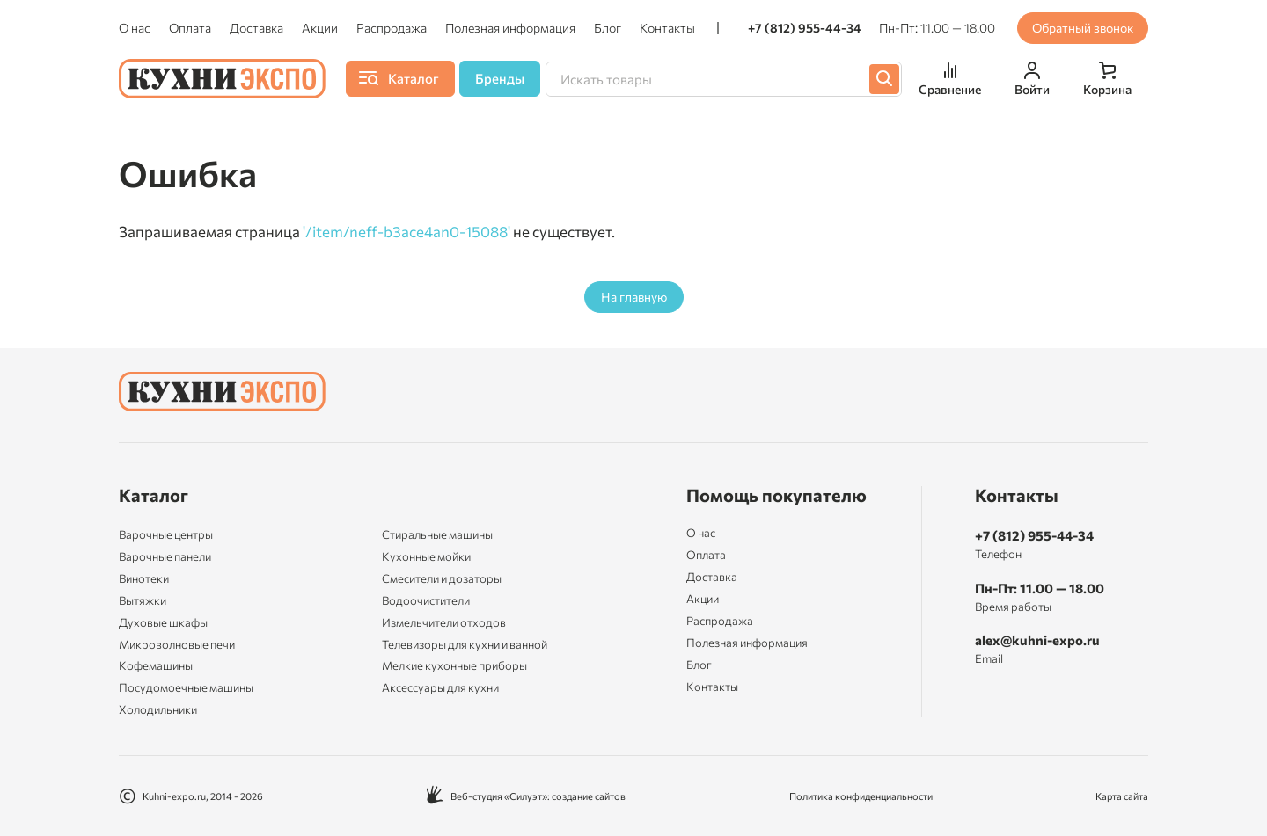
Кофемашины (156, 665)
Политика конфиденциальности (861, 796)
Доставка (256, 28)
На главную (634, 296)
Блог (607, 28)
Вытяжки (142, 600)
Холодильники (158, 709)
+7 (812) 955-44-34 (804, 28)
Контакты (667, 28)
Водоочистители (426, 600)
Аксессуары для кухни (440, 687)
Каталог (153, 494)
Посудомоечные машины (186, 687)
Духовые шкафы (163, 622)
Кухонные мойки (426, 556)
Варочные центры (166, 534)
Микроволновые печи (177, 644)
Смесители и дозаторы (442, 578)
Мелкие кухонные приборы (454, 665)
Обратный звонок (1082, 27)
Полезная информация (510, 28)
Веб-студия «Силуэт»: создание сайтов (526, 796)
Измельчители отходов (444, 622)
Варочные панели (165, 556)
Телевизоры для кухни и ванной (464, 644)
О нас (134, 28)
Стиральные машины (437, 534)
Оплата (190, 28)
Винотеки (144, 578)
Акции (320, 28)
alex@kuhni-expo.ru (1037, 640)
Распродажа (391, 28)
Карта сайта (1121, 796)
